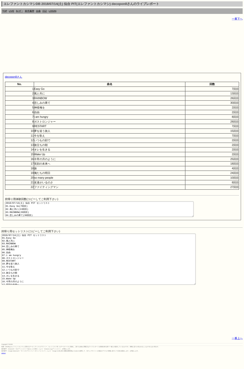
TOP (4, 11)
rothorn (3, 366)
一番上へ (237, 351)
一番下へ (237, 18)
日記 (44, 11)
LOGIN (52, 11)
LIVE (11, 11)
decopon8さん (13, 76)
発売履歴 (29, 11)
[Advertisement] (103, 47)
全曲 (38, 11)
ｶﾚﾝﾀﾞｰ (19, 11)
